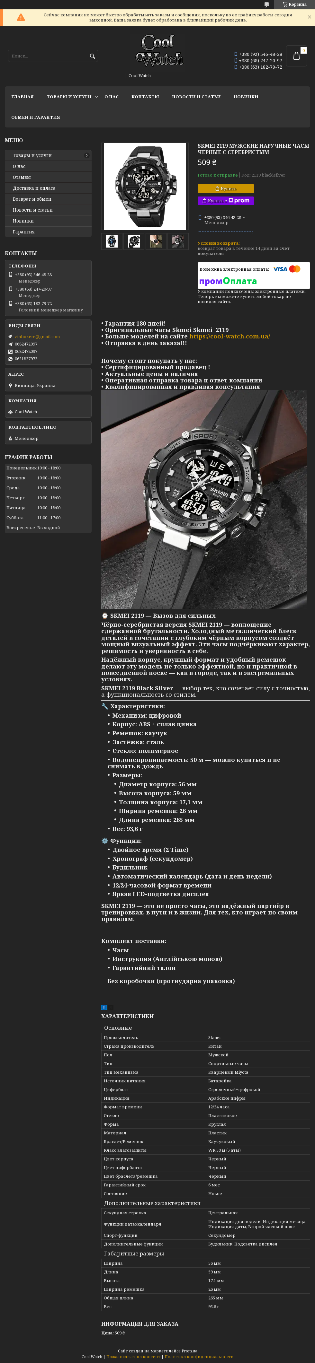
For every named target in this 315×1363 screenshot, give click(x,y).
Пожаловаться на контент (133, 1356)
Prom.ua (189, 1351)
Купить (229, 188)
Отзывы (22, 177)
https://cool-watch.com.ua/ (229, 336)
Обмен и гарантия (35, 117)
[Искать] (92, 56)
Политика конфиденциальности (199, 1356)
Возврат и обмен (32, 199)
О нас (111, 97)
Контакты (145, 97)
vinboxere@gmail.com (37, 336)
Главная (22, 97)
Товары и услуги (69, 97)
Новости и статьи (196, 97)
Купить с (228, 201)
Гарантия (24, 232)
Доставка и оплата (34, 188)
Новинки (246, 97)
